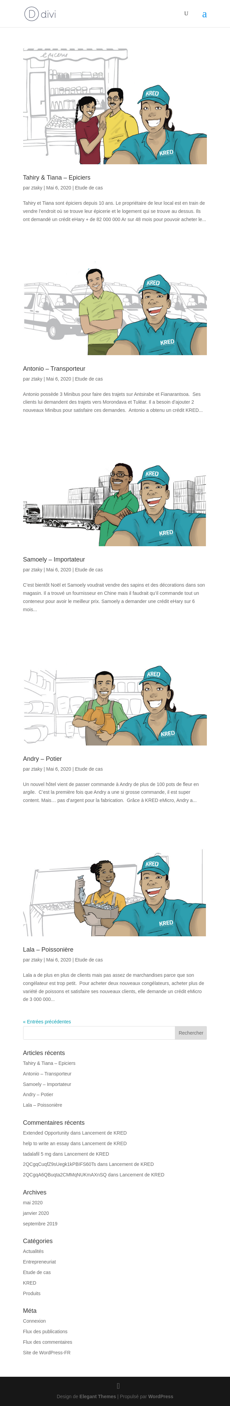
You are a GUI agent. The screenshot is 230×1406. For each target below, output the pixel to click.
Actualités (33, 1251)
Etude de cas (89, 187)
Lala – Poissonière (48, 949)
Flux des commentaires (47, 1342)
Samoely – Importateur (54, 559)
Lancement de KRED (104, 1133)
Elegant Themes (98, 1396)
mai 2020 (33, 1202)
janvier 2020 (36, 1213)
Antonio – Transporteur (54, 368)
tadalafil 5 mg (37, 1154)
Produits (31, 1293)
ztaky (37, 187)
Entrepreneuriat (39, 1262)
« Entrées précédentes (47, 1021)
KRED (29, 1283)
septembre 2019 (40, 1223)
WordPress (161, 1396)
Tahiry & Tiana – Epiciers (57, 177)
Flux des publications (45, 1331)
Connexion (34, 1321)
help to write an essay (46, 1143)
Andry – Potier (42, 758)
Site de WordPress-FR (47, 1352)
